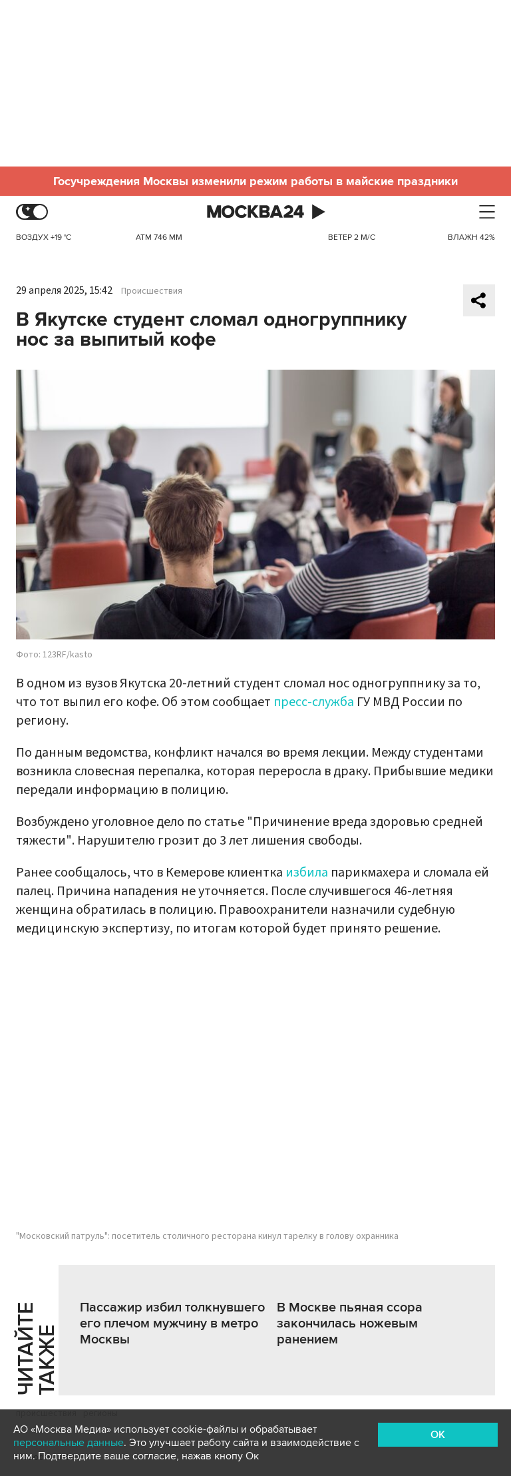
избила (306, 872)
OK (437, 1434)
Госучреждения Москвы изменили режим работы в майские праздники (255, 181)
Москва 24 (255, 212)
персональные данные (68, 1442)
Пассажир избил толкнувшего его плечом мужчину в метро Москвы (172, 1323)
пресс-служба (313, 702)
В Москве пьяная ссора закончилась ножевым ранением (350, 1323)
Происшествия (151, 291)
